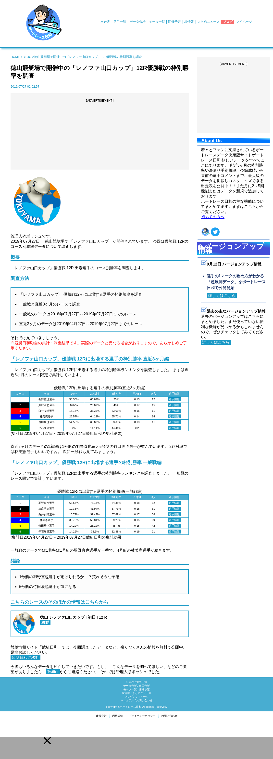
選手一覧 (119, 22)
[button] (47, 740)
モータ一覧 (157, 22)
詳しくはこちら (222, 295)
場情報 (189, 22)
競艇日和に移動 (25, 657)
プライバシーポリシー (142, 715)
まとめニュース (208, 22)
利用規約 (117, 715)
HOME (15, 57)
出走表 (105, 22)
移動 (45, 622)
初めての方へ (212, 217)
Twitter (53, 672)
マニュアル (127, 700)
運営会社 (101, 715)
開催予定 (174, 22)
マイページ (244, 22)
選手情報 (174, 399)
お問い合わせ (144, 700)
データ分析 (138, 22)
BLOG (27, 57)
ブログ (228, 22)
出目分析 (144, 685)
